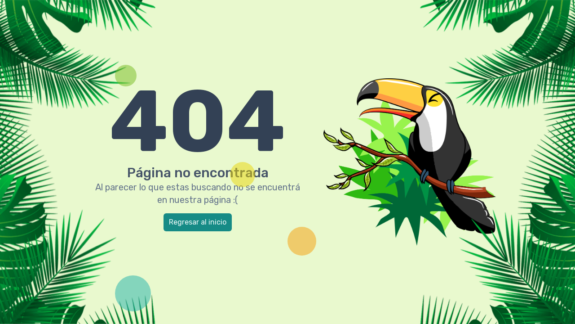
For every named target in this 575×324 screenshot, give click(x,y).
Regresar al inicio (197, 222)
